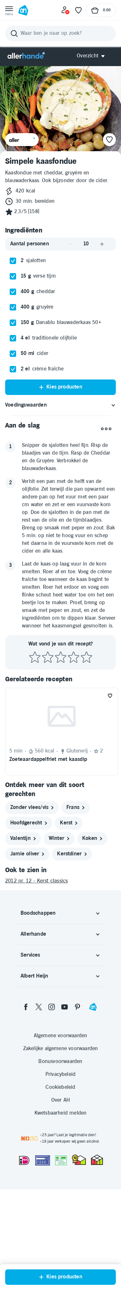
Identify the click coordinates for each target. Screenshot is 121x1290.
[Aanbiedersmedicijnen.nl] (61, 1261)
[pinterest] (77, 1107)
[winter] (59, 939)
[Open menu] (9, 10)
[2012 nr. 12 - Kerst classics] (60, 982)
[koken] (92, 939)
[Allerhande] (26, 56)
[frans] (75, 908)
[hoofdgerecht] (28, 923)
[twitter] (39, 1107)
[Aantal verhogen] (102, 344)
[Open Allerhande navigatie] (93, 56)
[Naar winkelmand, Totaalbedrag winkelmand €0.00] (101, 10)
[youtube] (64, 1107)
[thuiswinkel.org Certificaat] (79, 1260)
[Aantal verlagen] (70, 344)
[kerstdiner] (72, 954)
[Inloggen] (65, 10)
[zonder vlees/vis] (32, 908)
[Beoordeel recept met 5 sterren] (86, 758)
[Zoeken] (60, 33)
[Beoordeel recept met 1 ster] (34, 758)
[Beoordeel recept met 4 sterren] (73, 758)
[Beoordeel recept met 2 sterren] (47, 758)
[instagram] (51, 1107)
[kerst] (69, 923)
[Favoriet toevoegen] (110, 796)
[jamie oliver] (27, 954)
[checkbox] (13, 361)
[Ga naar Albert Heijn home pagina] (23, 10)
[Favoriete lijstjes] (78, 10)
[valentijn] (23, 939)
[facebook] (26, 1107)
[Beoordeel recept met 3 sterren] (60, 758)
